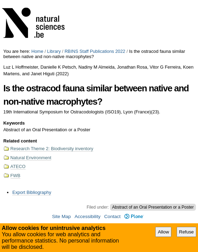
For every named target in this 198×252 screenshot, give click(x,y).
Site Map (61, 216)
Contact (112, 216)
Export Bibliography (31, 192)
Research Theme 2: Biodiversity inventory (52, 148)
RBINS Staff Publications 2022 (94, 51)
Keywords (14, 123)
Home (37, 51)
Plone (134, 216)
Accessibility (88, 216)
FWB (15, 175)
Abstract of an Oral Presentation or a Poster (153, 207)
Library (54, 51)
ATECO (18, 166)
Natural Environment (31, 157)
